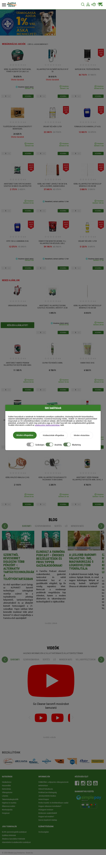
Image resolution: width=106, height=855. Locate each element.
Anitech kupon (43, 799)
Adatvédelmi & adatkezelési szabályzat (16, 842)
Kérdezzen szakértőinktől (47, 813)
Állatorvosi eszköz (8, 806)
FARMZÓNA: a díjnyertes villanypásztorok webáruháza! (53, 784)
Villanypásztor (7, 792)
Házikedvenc (6, 782)
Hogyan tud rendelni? (46, 816)
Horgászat (6, 813)
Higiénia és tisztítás (9, 802)
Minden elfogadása (24, 436)
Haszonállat (6, 785)
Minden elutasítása (82, 436)
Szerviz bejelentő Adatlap (47, 820)
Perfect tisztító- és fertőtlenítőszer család (53, 802)
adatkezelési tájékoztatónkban (47, 426)
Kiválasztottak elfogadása (53, 436)
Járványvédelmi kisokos (47, 796)
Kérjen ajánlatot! (17, 325)
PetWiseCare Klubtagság (47, 792)
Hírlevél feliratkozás (45, 789)
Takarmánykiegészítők (10, 799)
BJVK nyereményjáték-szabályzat (14, 832)
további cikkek (51, 623)
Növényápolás (7, 809)
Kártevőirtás (6, 789)
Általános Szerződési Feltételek (13, 838)
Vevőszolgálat (43, 832)
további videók (49, 737)
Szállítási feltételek (9, 835)
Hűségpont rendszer (45, 809)
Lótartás (5, 796)
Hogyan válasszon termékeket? (49, 806)
